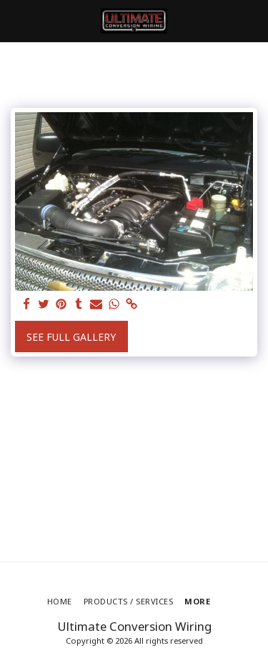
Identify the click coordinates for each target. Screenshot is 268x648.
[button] (16, 20)
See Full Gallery (71, 337)
